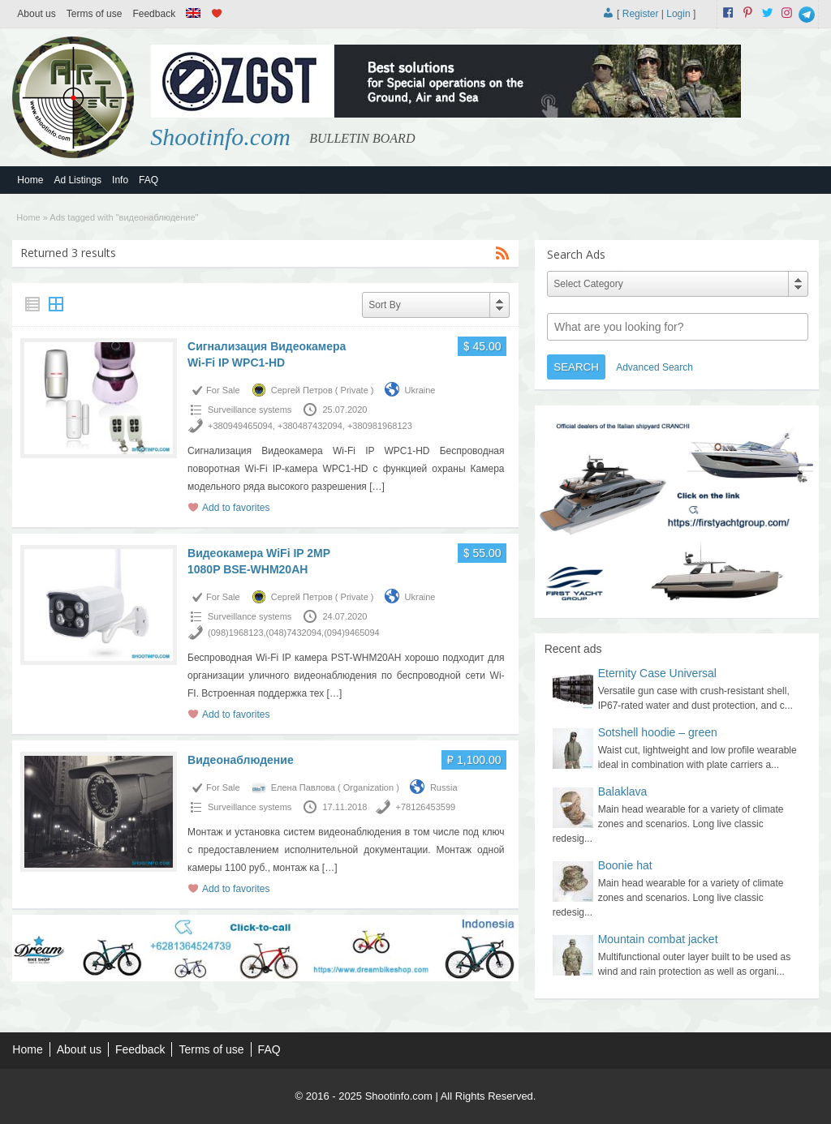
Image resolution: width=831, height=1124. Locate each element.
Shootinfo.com (220, 136)
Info (120, 180)
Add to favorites (235, 507)
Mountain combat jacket (658, 939)
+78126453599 (425, 807)
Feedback (153, 13)
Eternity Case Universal (657, 673)
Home (30, 180)
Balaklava (623, 791)
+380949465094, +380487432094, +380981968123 (310, 426)
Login (678, 13)
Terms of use (95, 13)
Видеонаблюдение (240, 759)
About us (36, 13)
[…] (377, 486)
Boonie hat (625, 865)
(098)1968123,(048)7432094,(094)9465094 (294, 632)
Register (640, 13)
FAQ (148, 180)
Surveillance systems (249, 409)
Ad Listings (77, 180)
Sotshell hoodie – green (657, 732)
